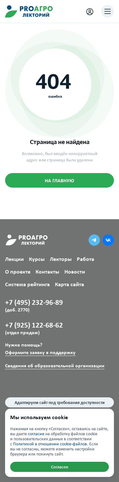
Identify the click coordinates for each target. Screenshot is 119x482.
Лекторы (61, 259)
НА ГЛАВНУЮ (59, 180)
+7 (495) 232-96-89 (59, 305)
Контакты (47, 271)
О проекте (17, 271)
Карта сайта (69, 284)
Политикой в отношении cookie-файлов (50, 444)
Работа (85, 259)
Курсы (37, 259)
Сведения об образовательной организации (54, 365)
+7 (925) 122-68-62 (59, 327)
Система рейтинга (27, 284)
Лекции (14, 259)
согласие (36, 434)
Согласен (59, 467)
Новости (74, 271)
